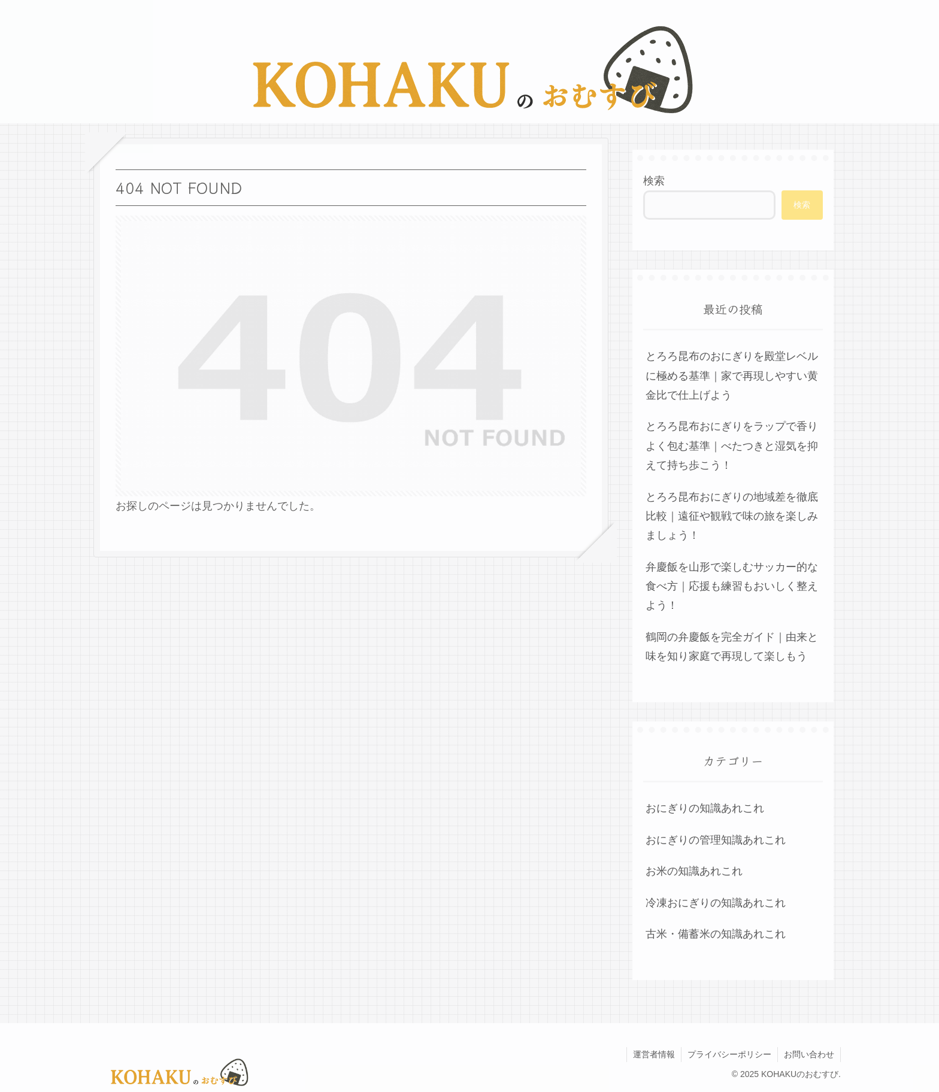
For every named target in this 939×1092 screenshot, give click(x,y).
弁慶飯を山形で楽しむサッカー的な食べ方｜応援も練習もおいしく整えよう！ (732, 586)
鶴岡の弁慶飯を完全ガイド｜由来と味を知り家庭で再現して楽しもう (732, 646)
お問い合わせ (809, 1054)
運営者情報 (654, 1054)
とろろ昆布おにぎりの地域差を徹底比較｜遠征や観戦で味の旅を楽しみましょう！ (732, 516)
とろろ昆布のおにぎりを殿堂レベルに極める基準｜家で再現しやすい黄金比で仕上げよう (732, 375)
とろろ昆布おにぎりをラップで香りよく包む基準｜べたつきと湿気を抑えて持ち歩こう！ (732, 445)
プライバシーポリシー (729, 1054)
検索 (654, 181)
